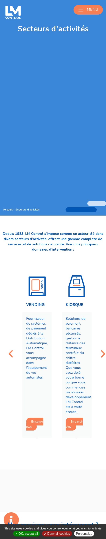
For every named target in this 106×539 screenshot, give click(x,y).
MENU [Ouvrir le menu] (88, 9)
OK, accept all (26, 533)
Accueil (8, 209)
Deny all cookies (57, 533)
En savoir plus (39, 424)
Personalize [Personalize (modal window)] (84, 533)
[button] (15, 354)
